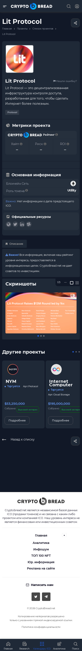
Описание (14, 243)
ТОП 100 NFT (41, 555)
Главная (41, 535)
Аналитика (41, 543)
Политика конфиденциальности (41, 626)
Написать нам (42, 585)
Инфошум (41, 549)
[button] (38, 336)
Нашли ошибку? (65, 81)
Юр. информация (41, 562)
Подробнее (17, 420)
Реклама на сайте (41, 568)
